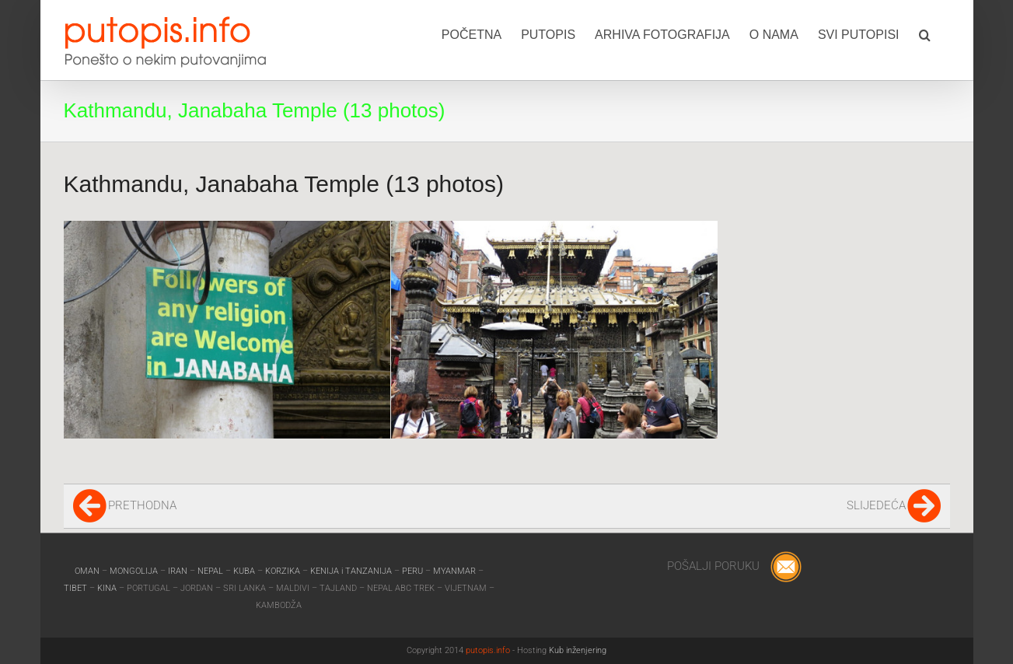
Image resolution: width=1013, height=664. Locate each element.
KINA (108, 588)
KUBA (244, 571)
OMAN (88, 571)
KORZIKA (282, 571)
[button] (925, 33)
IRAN (179, 571)
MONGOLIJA (135, 571)
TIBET (75, 588)
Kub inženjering (577, 650)
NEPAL (211, 571)
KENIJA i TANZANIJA (351, 571)
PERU (413, 571)
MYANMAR (455, 571)
